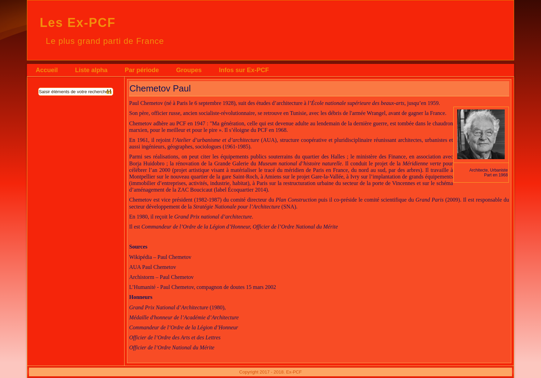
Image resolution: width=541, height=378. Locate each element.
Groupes (188, 70)
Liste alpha (91, 70)
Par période (142, 70)
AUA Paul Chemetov (152, 267)
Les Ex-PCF (78, 23)
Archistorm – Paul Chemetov (161, 277)
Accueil (47, 70)
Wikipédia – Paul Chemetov (160, 257)
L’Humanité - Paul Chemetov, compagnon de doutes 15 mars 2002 (202, 287)
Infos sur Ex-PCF (244, 70)
